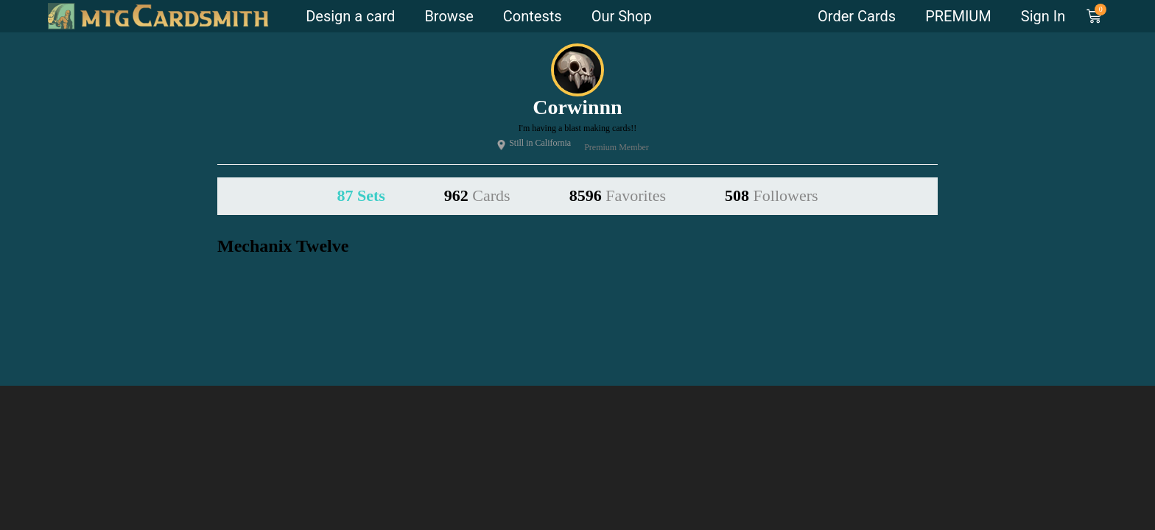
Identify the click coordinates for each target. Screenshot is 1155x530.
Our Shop (621, 16)
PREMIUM (958, 16)
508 (771, 195)
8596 (617, 195)
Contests (532, 16)
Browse (448, 16)
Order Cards (857, 16)
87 (361, 195)
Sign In (1043, 16)
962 (477, 195)
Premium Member (615, 147)
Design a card (350, 16)
